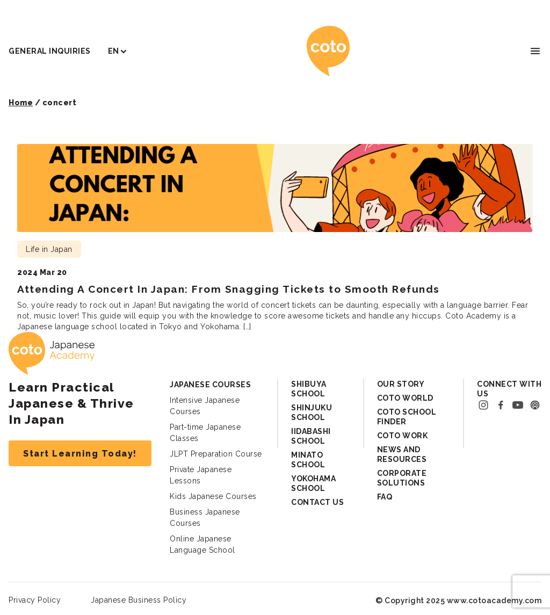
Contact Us (317, 502)
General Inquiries (50, 51)
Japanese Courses (210, 384)
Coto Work (402, 435)
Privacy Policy (35, 600)
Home (21, 102)
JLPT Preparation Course (216, 454)
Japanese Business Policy (138, 600)
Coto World (405, 398)
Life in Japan (49, 249)
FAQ (385, 497)
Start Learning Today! (80, 453)
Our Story (401, 384)
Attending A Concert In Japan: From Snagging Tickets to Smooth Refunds (228, 289)
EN (113, 51)
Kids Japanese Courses (213, 496)
